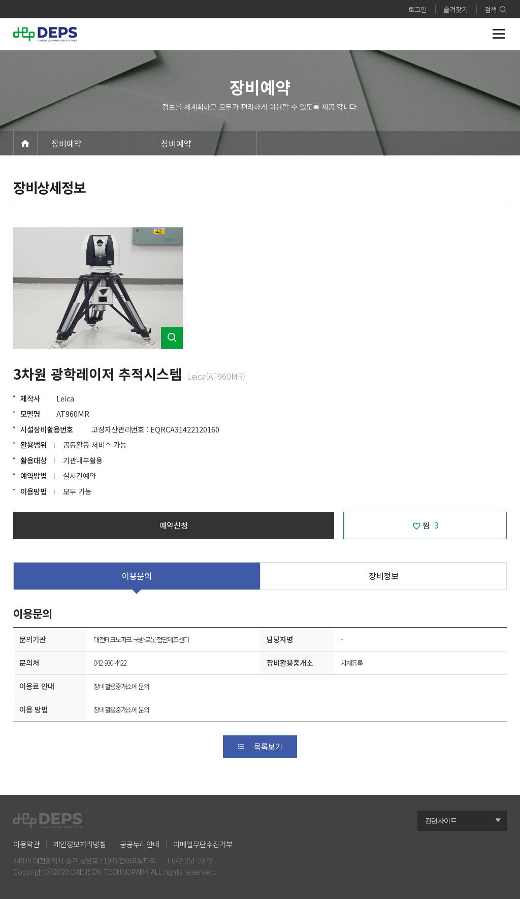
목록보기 (259, 746)
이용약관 (26, 844)
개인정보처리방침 (79, 844)
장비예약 (66, 143)
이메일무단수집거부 (203, 844)
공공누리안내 (139, 844)
